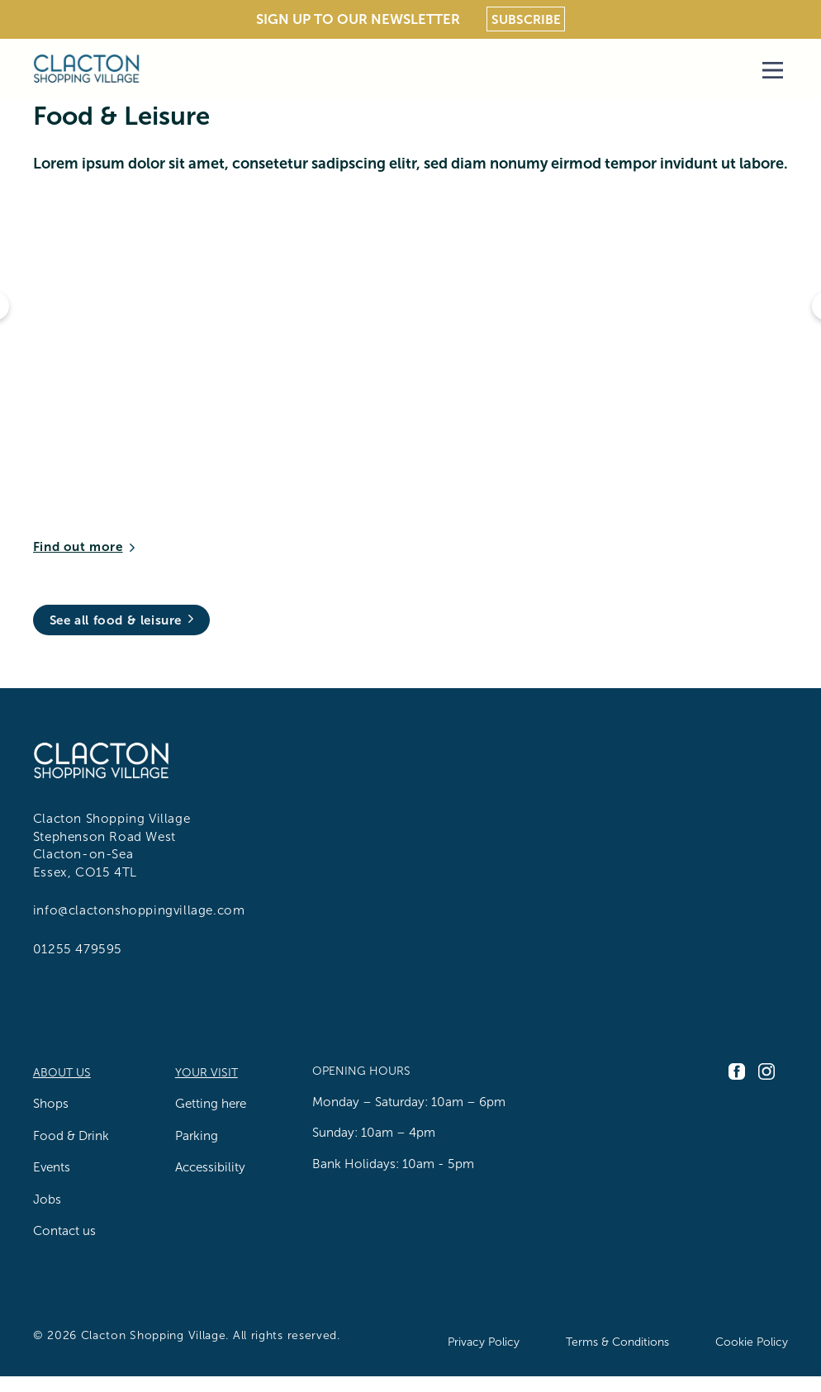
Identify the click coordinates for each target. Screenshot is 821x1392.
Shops (51, 1103)
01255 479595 (77, 949)
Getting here (210, 1103)
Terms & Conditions (617, 1342)
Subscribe (526, 19)
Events (51, 1167)
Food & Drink (71, 1135)
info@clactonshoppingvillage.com (139, 910)
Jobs (47, 1199)
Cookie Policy (751, 1342)
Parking (196, 1135)
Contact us (64, 1230)
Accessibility (210, 1167)
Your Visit (206, 1073)
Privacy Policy (484, 1342)
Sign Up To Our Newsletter (358, 19)
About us (62, 1073)
